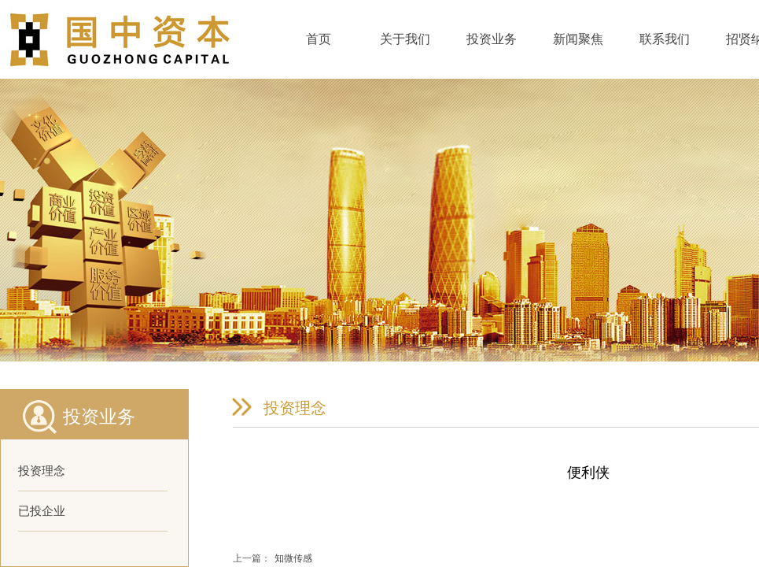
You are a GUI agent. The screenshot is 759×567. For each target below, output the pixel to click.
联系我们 (664, 39)
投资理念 (41, 471)
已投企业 (41, 511)
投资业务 (491, 39)
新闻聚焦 (578, 39)
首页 (318, 39)
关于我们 (405, 39)
